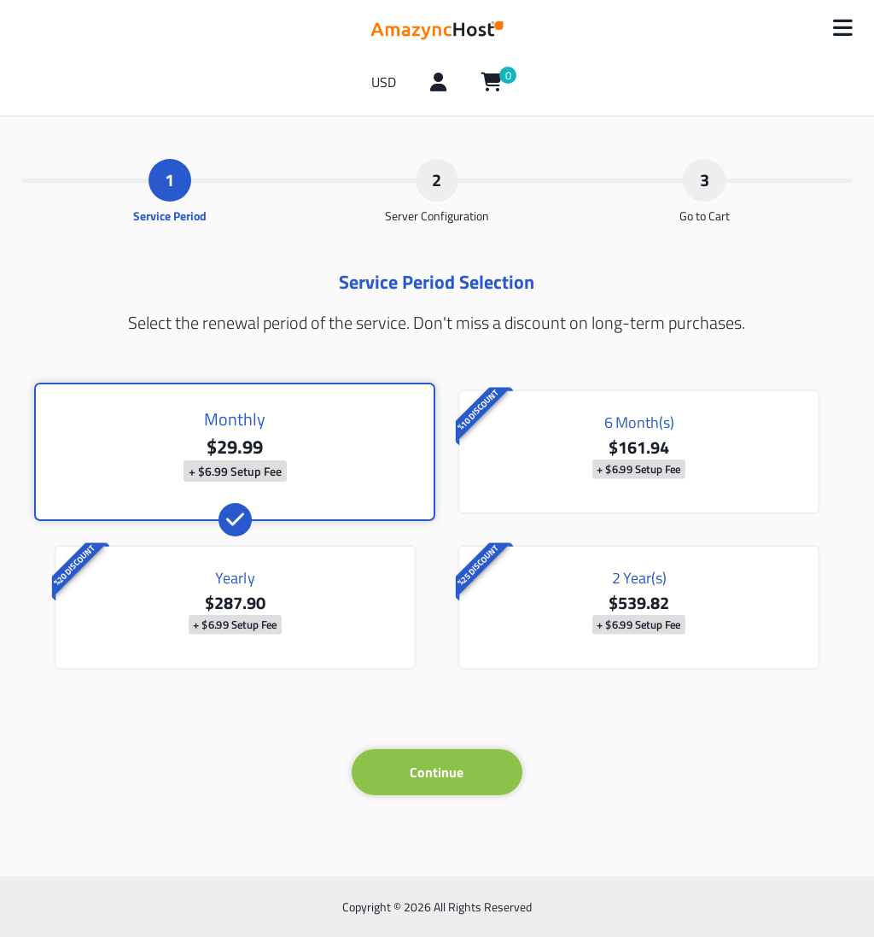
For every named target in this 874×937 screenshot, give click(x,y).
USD (383, 82)
